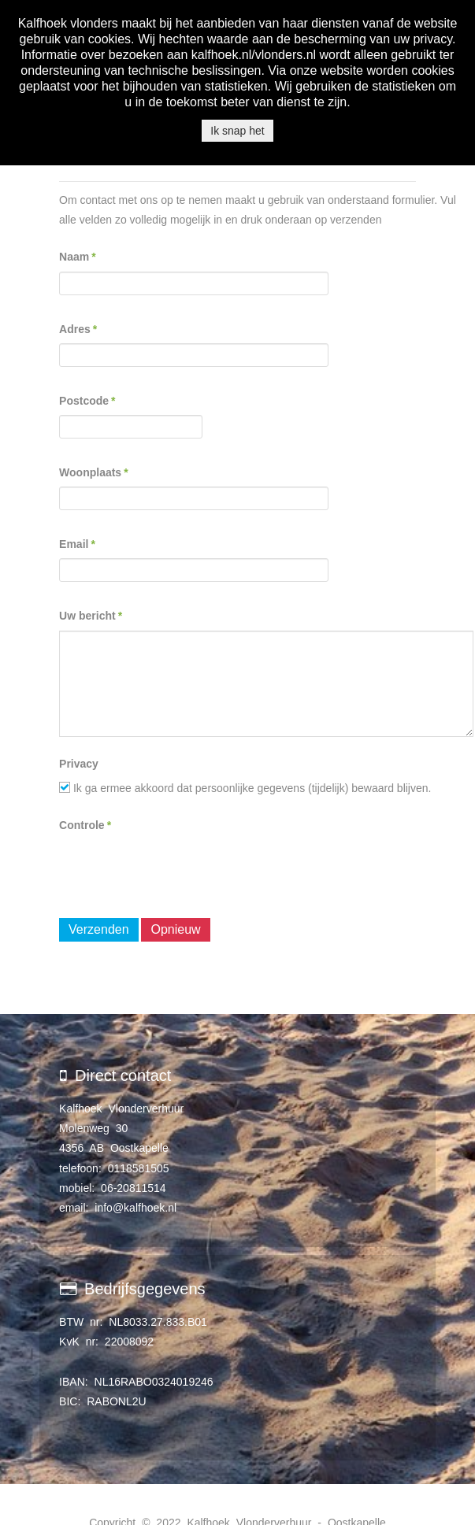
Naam (77, 256)
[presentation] (179, 870)
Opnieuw (175, 929)
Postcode (87, 400)
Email (77, 544)
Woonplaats (93, 472)
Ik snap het (237, 130)
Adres (78, 329)
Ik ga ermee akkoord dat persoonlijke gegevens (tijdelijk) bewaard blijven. (245, 788)
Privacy (78, 763)
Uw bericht (90, 615)
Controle (85, 825)
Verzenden (99, 929)
